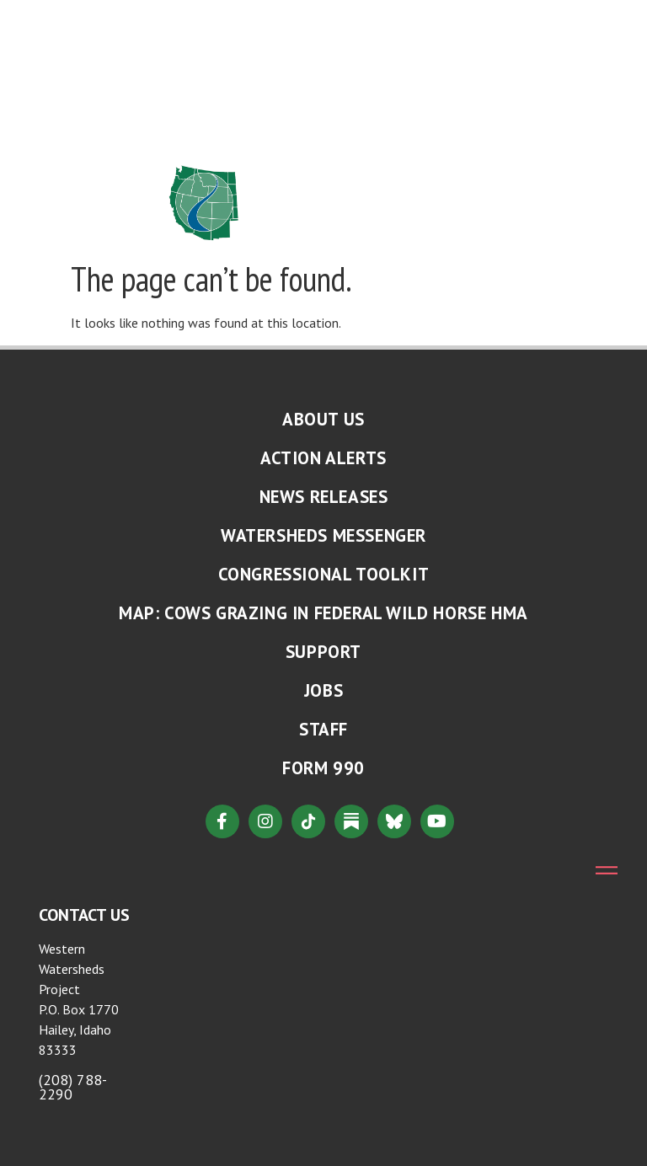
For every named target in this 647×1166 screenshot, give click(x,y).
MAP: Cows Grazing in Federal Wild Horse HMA (323, 613)
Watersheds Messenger (323, 535)
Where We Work (317, 58)
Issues (379, 19)
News (202, 58)
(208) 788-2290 (73, 1087)
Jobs (323, 690)
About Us (280, 19)
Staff (323, 729)
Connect (204, 135)
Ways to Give (312, 135)
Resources (217, 97)
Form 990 (323, 768)
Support (323, 651)
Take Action (336, 97)
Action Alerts (323, 458)
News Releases (323, 496)
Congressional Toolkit (324, 574)
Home (194, 19)
